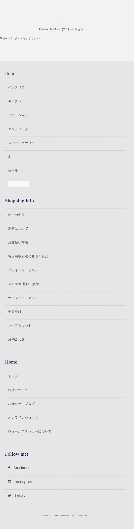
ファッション (18, 115)
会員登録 (14, 311)
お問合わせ (16, 339)
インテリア (16, 87)
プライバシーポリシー (25, 270)
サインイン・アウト (23, 298)
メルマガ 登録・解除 (23, 284)
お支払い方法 (18, 242)
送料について (18, 228)
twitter (17, 495)
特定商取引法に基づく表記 (28, 256)
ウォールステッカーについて (30, 431)
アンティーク (18, 129)
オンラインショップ (23, 417)
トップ (13, 376)
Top (59, 22)
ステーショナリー (21, 143)
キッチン (14, 101)
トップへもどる (126, 521)
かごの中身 (16, 215)
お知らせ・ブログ (21, 403)
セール (13, 170)
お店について (18, 390)
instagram (20, 482)
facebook (18, 468)
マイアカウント (19, 325)
